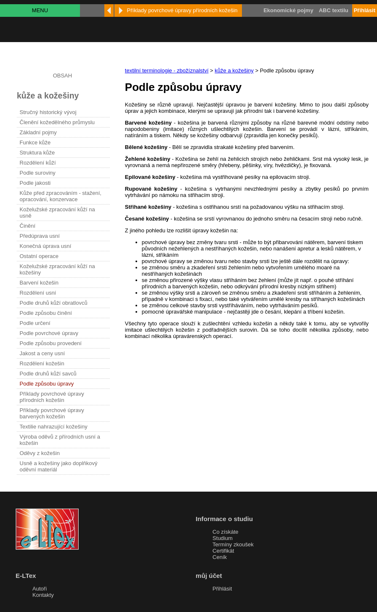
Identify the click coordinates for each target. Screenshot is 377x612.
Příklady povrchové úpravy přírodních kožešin (52, 397)
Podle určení (35, 323)
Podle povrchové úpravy (49, 333)
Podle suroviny (38, 173)
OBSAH (62, 75)
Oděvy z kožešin (40, 453)
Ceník (219, 557)
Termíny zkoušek (233, 544)
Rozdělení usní (38, 293)
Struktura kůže (37, 152)
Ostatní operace (39, 256)
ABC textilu (333, 10)
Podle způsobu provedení (51, 343)
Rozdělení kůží (38, 163)
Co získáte (225, 532)
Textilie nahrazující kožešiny (54, 426)
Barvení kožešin (39, 282)
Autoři (39, 588)
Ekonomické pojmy (288, 10)
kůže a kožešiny (234, 70)
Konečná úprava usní (46, 246)
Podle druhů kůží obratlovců (54, 303)
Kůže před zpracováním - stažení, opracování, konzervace (60, 196)
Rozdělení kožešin (42, 363)
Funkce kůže (35, 142)
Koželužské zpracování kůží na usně (57, 212)
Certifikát (223, 551)
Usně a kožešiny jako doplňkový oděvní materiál (59, 466)
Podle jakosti (35, 183)
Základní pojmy (38, 132)
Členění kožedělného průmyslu (57, 122)
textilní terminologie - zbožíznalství (167, 70)
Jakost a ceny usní (42, 353)
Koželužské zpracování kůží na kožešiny (57, 269)
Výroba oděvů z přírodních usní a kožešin (60, 440)
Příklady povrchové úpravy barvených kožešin (52, 413)
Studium (222, 538)
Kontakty (43, 595)
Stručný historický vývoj (48, 112)
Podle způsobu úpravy (47, 384)
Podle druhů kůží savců (48, 373)
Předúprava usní (40, 236)
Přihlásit (222, 588)
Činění (28, 226)
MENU (40, 10)
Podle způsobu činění (46, 313)
